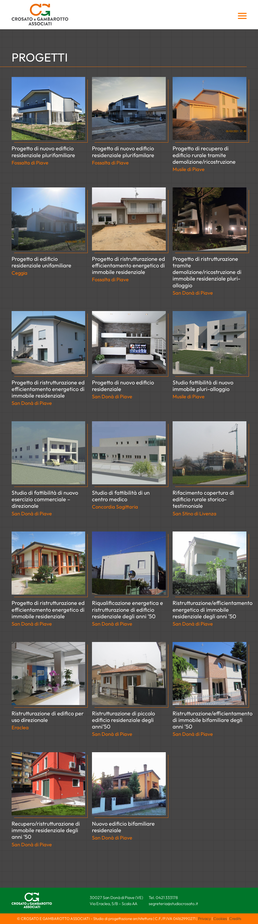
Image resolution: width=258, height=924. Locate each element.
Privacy (204, 918)
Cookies (220, 918)
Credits (235, 918)
